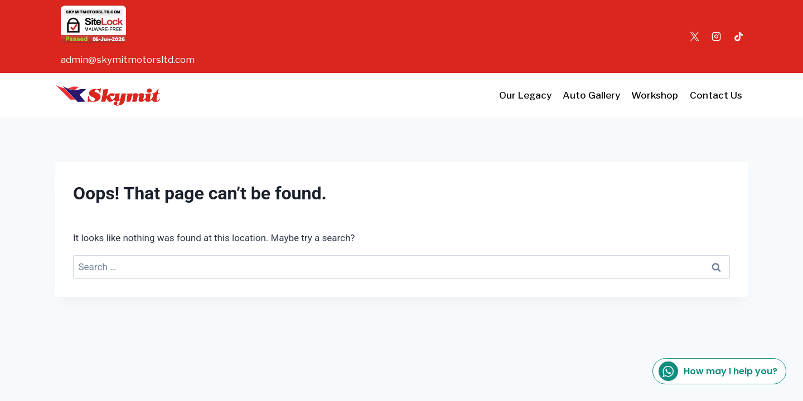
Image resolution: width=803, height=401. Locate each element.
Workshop (654, 95)
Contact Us (716, 95)
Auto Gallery (591, 95)
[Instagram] (716, 36)
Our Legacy (525, 95)
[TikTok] (738, 36)
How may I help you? (718, 371)
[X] (694, 36)
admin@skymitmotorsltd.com (128, 59)
